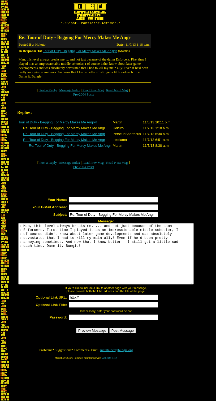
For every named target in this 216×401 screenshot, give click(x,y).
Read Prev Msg (93, 91)
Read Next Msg (117, 91)
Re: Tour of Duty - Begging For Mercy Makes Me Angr (64, 135)
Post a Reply (48, 91)
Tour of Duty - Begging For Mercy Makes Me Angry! (80, 52)
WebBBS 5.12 (109, 370)
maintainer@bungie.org (116, 363)
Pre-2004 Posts (83, 95)
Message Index (69, 91)
